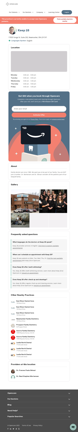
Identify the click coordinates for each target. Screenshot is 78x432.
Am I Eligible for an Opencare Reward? (39, 121)
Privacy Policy (35, 119)
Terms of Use (26, 425)
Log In (67, 12)
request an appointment (30, 273)
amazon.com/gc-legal (58, 119)
